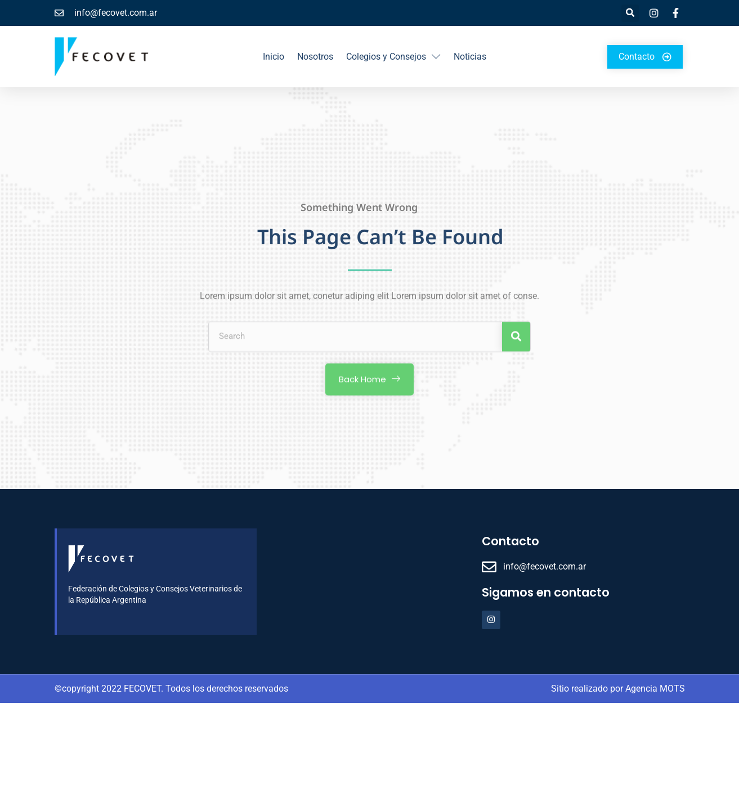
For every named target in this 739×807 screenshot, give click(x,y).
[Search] (516, 343)
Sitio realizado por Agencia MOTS (618, 688)
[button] (630, 13)
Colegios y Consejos (393, 57)
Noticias (470, 56)
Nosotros (315, 56)
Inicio (273, 56)
